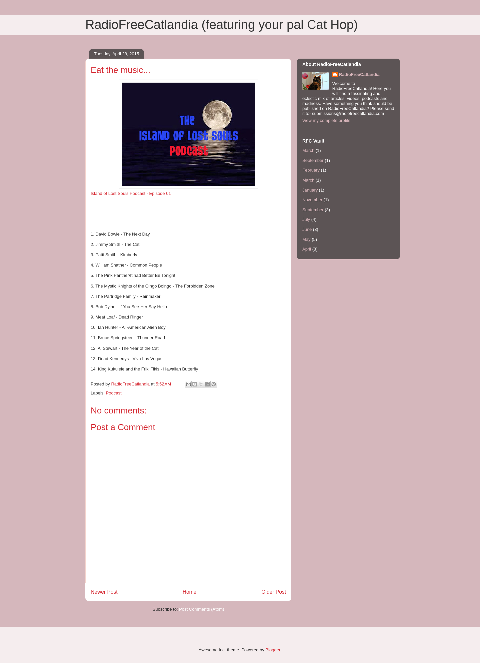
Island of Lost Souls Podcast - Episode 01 (131, 193)
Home (190, 592)
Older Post (273, 592)
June (307, 229)
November (312, 199)
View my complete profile (326, 120)
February (311, 170)
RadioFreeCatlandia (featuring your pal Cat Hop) (221, 25)
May (306, 239)
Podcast (114, 392)
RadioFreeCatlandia (359, 74)
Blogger (272, 649)
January (310, 190)
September (313, 160)
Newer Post (104, 592)
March (308, 150)
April (306, 249)
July (306, 219)
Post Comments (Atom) (201, 609)
